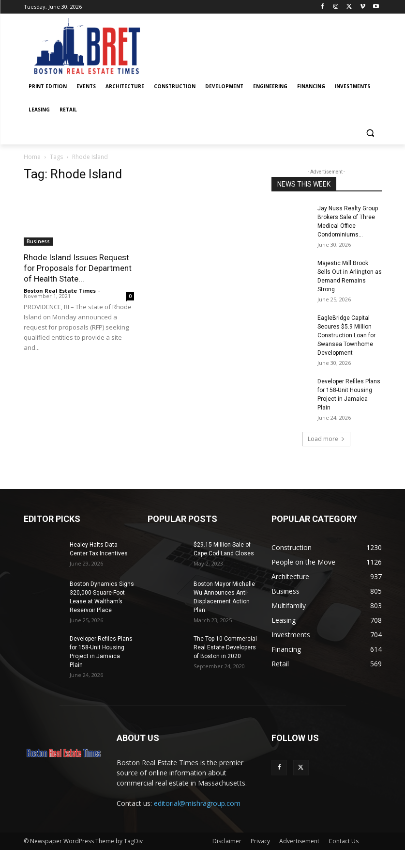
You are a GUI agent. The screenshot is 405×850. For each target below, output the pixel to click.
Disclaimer (226, 841)
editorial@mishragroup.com (197, 803)
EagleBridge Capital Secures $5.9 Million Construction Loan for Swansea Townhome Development (346, 335)
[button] (370, 133)
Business (38, 241)
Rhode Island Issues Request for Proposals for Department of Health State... (78, 267)
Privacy (260, 841)
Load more (326, 439)
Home (32, 157)
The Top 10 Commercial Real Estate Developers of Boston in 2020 (225, 647)
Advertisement (299, 841)
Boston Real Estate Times (60, 290)
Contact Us (344, 841)
